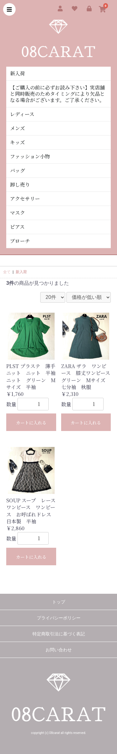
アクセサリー (25, 198)
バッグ (17, 170)
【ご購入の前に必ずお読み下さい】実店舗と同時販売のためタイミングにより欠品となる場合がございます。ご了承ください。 (57, 94)
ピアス (17, 226)
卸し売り (20, 184)
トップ (58, 601)
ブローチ (20, 240)
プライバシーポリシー (58, 617)
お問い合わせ (59, 649)
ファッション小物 (30, 156)
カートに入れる (31, 422)
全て (7, 272)
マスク (17, 212)
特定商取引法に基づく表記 (58, 633)
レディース (22, 114)
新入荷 (17, 73)
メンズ (17, 128)
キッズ (17, 142)
